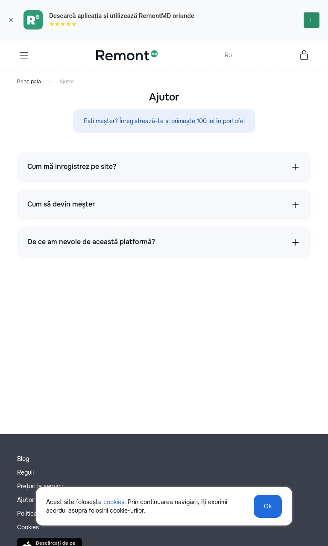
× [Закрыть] (11, 20)
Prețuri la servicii (40, 486)
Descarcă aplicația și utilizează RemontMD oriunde (121, 16)
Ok (268, 506)
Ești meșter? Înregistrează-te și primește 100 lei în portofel (164, 121)
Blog (23, 459)
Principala (29, 81)
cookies (113, 502)
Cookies (28, 527)
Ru (228, 55)
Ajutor (25, 500)
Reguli (25, 472)
